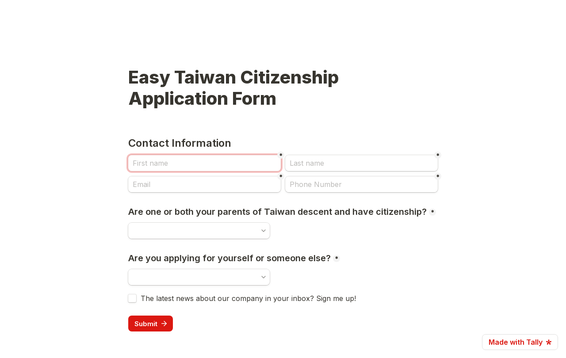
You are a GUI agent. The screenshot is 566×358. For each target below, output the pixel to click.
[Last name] (361, 163)
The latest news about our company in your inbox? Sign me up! (248, 298)
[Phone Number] (361, 184)
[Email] (204, 184)
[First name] (204, 163)
